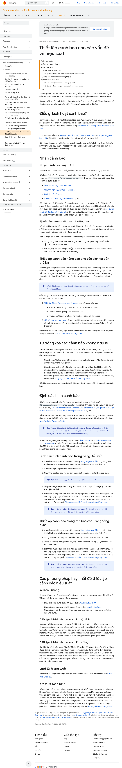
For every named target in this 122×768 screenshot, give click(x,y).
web (41, 421)
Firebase (42, 41)
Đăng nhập (115, 3)
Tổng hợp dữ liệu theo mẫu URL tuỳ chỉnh (72, 378)
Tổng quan (7, 15)
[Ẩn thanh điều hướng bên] (28, 763)
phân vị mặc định (87, 135)
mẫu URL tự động (93, 607)
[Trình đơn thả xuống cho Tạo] (53, 15)
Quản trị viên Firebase (53, 194)
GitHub (37, 754)
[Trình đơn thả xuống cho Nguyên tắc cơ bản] (33, 15)
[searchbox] (16, 23)
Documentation (11, 10)
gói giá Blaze (56, 289)
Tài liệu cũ (96, 758)
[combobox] (37, 3)
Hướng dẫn (39, 739)
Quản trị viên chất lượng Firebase (94, 408)
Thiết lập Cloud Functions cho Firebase (61, 303)
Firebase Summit (70, 742)
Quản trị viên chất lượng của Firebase (60, 190)
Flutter (63, 421)
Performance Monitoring (38, 10)
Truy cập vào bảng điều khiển (95, 3)
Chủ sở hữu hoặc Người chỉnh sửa (58, 198)
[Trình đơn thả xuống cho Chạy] (65, 15)
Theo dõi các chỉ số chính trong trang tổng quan (86, 502)
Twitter (66, 746)
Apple (54, 421)
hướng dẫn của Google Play (100, 706)
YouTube (67, 750)
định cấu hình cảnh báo (69, 135)
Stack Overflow (98, 742)
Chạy (86, 41)
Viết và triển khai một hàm (55, 320)
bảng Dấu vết (85, 440)
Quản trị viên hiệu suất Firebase (57, 185)
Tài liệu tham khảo (77, 15)
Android (47, 421)
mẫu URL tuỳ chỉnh (88, 603)
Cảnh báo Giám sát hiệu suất (69, 333)
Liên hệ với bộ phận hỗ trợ (102, 739)
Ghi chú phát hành (100, 750)
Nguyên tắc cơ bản (22, 15)
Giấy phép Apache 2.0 (82, 715)
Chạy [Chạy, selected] (60, 15)
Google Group (98, 746)
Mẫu (89, 15)
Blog (78, 3)
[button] (14, 41)
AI (38, 15)
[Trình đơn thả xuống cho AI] (42, 15)
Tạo (48, 15)
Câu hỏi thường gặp (100, 754)
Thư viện (38, 750)
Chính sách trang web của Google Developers (55, 717)
